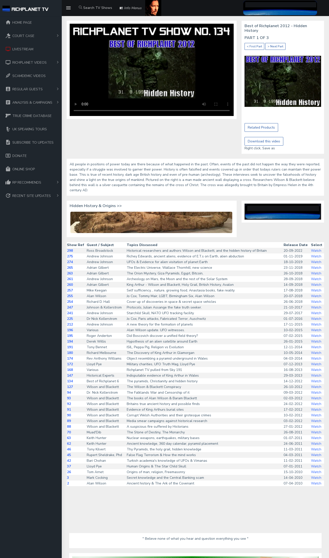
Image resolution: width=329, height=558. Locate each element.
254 (70, 301)
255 (70, 296)
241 (70, 313)
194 (70, 341)
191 (70, 347)
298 (70, 250)
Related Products (261, 127)
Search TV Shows (95, 7)
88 (69, 426)
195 (70, 335)
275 (70, 256)
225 (70, 318)
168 (70, 369)
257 (70, 290)
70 (69, 432)
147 (70, 375)
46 (69, 449)
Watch (316, 250)
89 (69, 421)
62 (69, 443)
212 (70, 324)
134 (70, 381)
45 (69, 455)
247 (70, 307)
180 (70, 352)
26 (69, 472)
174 (70, 358)
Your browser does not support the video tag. (152, 70)
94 (69, 392)
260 (70, 284)
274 (70, 262)
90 (69, 415)
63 (69, 438)
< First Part (254, 46)
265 (70, 267)
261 (70, 279)
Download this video (264, 141)
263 (70, 273)
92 (69, 404)
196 (70, 330)
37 (69, 466)
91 (69, 409)
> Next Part (275, 46)
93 (69, 398)
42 (69, 460)
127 (70, 387)
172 (70, 364)
